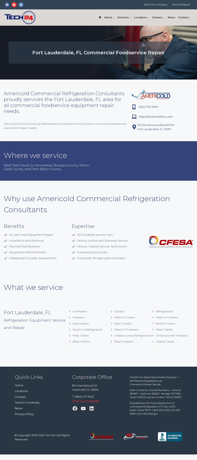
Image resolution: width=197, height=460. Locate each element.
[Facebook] (7, 4)
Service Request (181, 4)
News (171, 17)
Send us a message (85, 400)
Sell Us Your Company (155, 4)
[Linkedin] (20, 4)
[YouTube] (14, 4)
